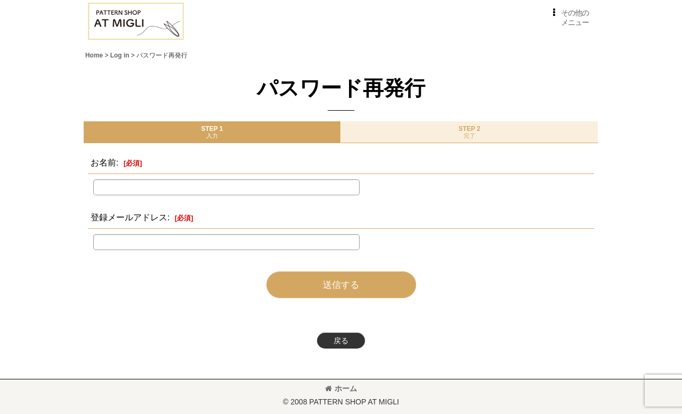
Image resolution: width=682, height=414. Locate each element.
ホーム (341, 388)
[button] (568, 17)
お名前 (103, 162)
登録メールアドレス (129, 217)
